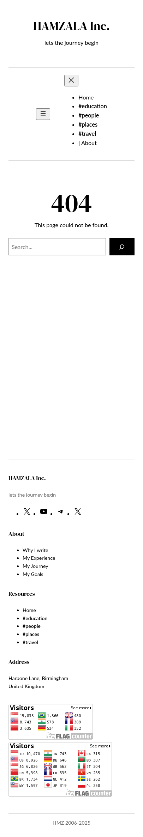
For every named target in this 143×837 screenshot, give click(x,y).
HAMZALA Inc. (71, 26)
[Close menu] (71, 80)
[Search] (122, 247)
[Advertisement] (75, 378)
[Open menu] (43, 114)
